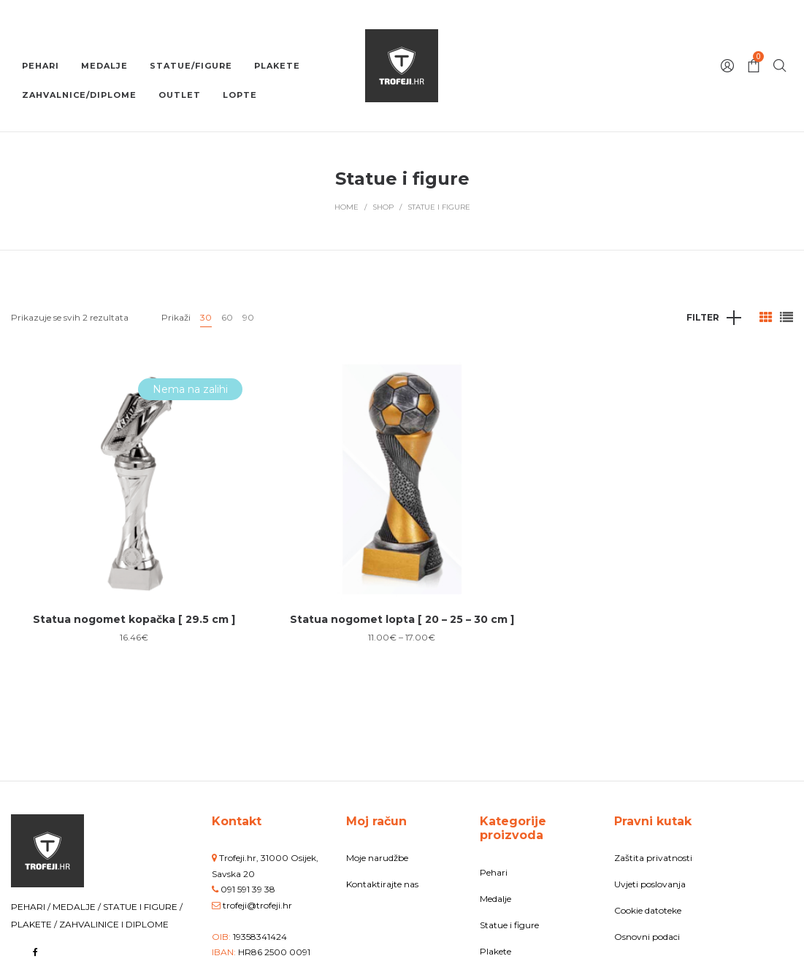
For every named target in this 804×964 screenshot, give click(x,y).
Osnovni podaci (647, 936)
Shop (383, 207)
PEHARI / (32, 906)
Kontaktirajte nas (382, 884)
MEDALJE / (78, 906)
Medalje (495, 898)
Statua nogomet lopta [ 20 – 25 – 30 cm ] (402, 619)
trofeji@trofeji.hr (257, 905)
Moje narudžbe (377, 857)
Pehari (494, 872)
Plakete (495, 951)
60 (227, 317)
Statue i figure (509, 924)
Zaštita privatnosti (653, 857)
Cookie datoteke (647, 910)
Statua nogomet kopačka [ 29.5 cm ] (134, 619)
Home (346, 207)
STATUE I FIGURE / (143, 906)
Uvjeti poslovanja (650, 884)
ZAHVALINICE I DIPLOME (114, 924)
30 (206, 317)
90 (248, 317)
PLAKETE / (35, 924)
